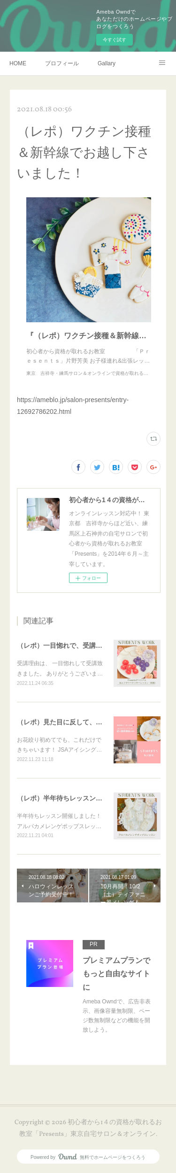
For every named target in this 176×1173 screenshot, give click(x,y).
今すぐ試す (114, 39)
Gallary (106, 63)
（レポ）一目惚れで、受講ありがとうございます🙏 (93, 645)
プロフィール (62, 63)
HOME (17, 63)
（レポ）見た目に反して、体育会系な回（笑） (86, 722)
